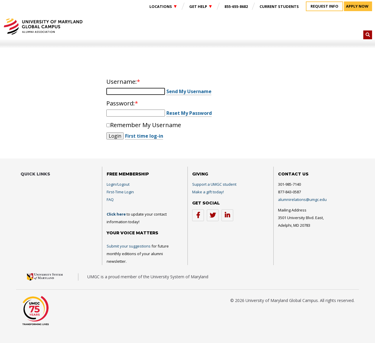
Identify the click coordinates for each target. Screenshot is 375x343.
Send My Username (189, 91)
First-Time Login (120, 191)
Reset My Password (189, 113)
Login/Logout (118, 184)
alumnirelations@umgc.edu (302, 199)
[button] (367, 34)
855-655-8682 (236, 6)
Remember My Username (145, 125)
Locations (161, 6)
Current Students (279, 6)
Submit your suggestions (129, 246)
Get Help (198, 6)
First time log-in (144, 136)
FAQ (110, 199)
